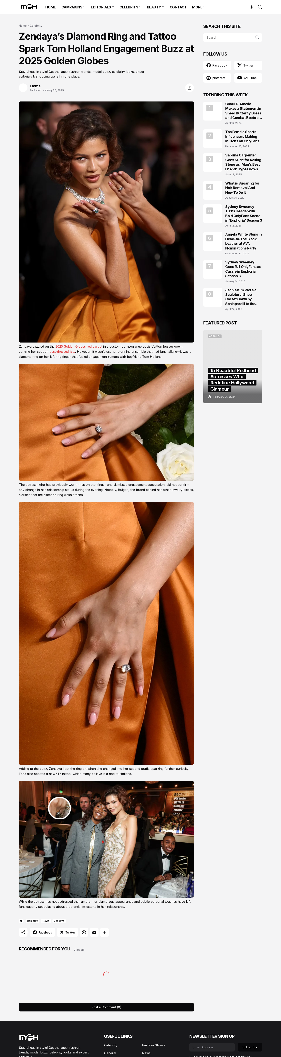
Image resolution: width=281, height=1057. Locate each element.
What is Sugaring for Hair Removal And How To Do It (242, 188)
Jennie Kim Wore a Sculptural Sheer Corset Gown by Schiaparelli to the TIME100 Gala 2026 (241, 297)
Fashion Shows (153, 1045)
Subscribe (250, 1047)
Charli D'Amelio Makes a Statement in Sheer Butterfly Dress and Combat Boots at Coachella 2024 (243, 111)
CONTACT (178, 7)
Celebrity (36, 25)
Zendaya (59, 920)
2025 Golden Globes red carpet (79, 346)
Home (23, 25)
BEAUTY (154, 7)
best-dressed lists (62, 352)
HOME (50, 7)
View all (79, 949)
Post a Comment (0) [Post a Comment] (106, 1007)
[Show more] (104, 932)
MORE (197, 7)
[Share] (189, 87)
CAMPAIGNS (71, 7)
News (46, 920)
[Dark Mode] (250, 7)
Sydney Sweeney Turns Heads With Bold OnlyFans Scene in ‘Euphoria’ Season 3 (243, 213)
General (110, 1053)
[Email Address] (212, 1047)
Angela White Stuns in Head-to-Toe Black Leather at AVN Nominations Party (243, 241)
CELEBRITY (129, 7)
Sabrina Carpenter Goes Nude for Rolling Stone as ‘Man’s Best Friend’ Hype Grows (243, 162)
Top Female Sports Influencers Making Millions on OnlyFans (242, 136)
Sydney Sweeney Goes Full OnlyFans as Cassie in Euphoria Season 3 (243, 269)
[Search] (258, 7)
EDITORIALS (101, 7)
